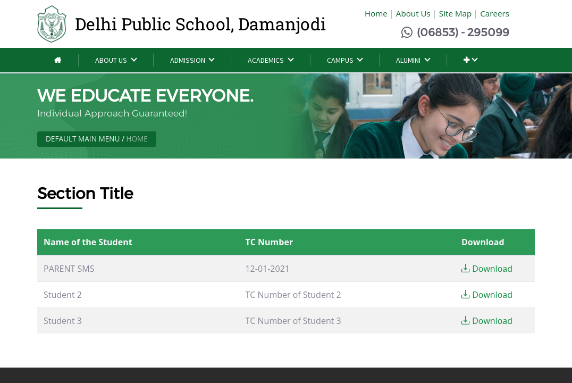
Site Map (455, 13)
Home (376, 13)
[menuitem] (57, 60)
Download (486, 268)
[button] (470, 60)
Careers (494, 13)
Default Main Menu (83, 139)
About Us (413, 13)
